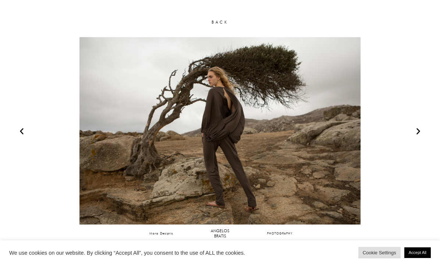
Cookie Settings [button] (379, 252)
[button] (22, 131)
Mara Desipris (161, 233)
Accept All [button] (417, 252)
